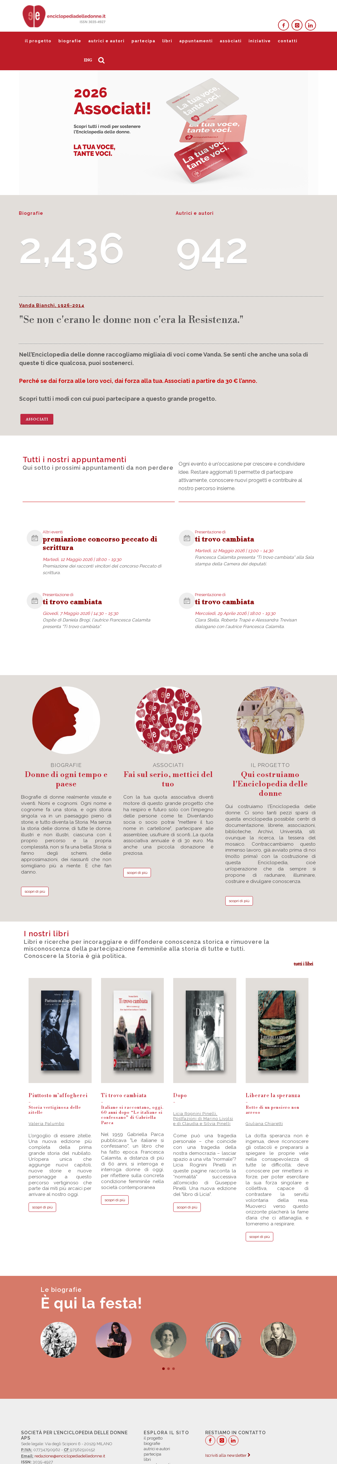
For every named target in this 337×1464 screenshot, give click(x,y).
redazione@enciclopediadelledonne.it (70, 1456)
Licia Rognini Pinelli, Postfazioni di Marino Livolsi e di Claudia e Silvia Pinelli (203, 1118)
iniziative (260, 41)
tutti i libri (303, 963)
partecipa (143, 41)
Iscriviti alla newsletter (227, 1455)
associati (168, 775)
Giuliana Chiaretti (264, 1123)
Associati (37, 419)
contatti (287, 41)
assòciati (231, 41)
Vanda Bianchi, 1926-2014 (51, 305)
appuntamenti (196, 41)
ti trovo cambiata (224, 539)
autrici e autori (106, 41)
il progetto (38, 41)
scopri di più (34, 891)
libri (167, 41)
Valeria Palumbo (46, 1123)
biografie (69, 41)
